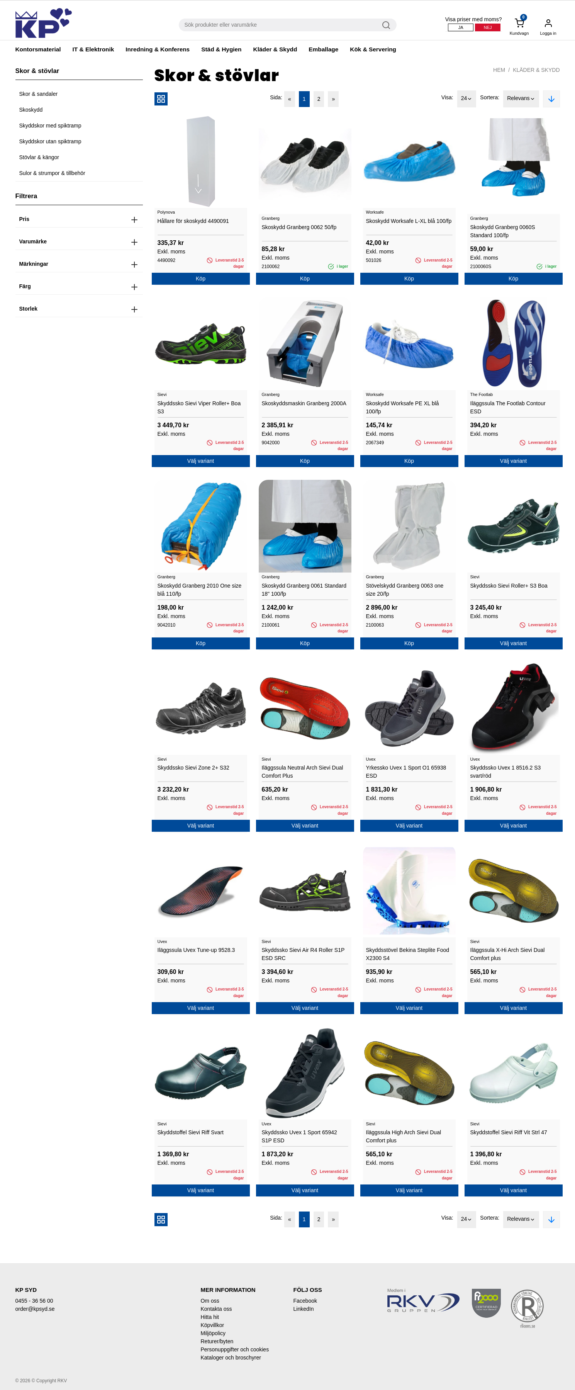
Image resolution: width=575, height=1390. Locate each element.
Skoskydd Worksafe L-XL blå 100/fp (409, 221)
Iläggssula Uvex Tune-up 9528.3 (196, 950)
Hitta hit (209, 1317)
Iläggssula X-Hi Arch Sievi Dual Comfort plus (507, 954)
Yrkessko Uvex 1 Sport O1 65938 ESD (406, 772)
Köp (200, 278)
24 (467, 99)
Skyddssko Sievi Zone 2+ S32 (193, 768)
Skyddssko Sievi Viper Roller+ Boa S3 (199, 407)
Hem (499, 70)
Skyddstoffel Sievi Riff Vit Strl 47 (508, 1132)
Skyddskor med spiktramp (50, 125)
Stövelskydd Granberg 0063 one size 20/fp (405, 590)
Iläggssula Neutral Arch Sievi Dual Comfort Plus (302, 772)
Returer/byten (216, 1341)
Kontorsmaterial (38, 49)
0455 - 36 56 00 (34, 1301)
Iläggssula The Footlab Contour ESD (508, 407)
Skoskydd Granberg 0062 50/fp (299, 227)
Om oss (209, 1301)
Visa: (447, 97)
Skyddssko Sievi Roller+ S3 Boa (509, 586)
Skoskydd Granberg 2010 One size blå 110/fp (200, 590)
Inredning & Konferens (158, 49)
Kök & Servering (373, 49)
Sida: (276, 97)
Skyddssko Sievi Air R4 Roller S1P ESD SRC (303, 954)
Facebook (305, 1301)
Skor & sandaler (38, 94)
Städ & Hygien (221, 49)
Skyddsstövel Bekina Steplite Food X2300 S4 (407, 954)
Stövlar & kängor (39, 157)
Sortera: (489, 97)
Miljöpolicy (213, 1333)
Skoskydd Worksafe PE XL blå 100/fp (402, 407)
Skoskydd (31, 110)
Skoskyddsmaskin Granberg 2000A (304, 403)
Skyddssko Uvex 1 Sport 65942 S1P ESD (299, 1136)
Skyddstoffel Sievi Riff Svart (191, 1132)
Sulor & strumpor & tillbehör (52, 173)
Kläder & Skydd (275, 49)
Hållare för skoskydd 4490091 (193, 221)
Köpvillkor (212, 1325)
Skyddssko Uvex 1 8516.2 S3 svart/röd (505, 772)
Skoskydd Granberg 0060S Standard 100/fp (502, 231)
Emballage (323, 49)
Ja (460, 27)
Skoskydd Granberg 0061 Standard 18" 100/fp (304, 590)
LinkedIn (303, 1309)
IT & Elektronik (93, 49)
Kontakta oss (216, 1309)
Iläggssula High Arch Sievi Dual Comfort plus (403, 1136)
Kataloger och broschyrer (230, 1357)
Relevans (521, 99)
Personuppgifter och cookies (234, 1349)
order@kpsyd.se (35, 1309)
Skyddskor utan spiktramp (50, 141)
